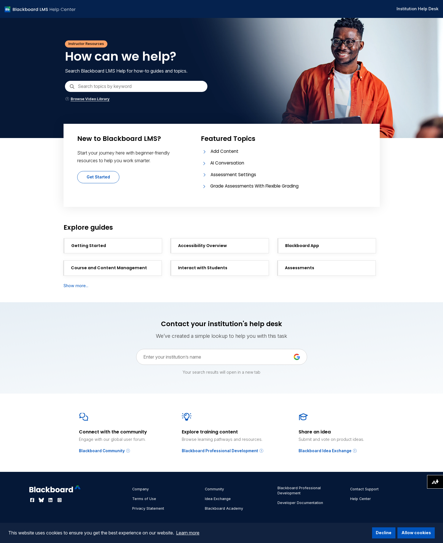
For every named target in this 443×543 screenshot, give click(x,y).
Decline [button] (383, 532)
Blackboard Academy (224, 508)
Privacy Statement (148, 508)
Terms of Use (144, 499)
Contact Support (364, 489)
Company (140, 489)
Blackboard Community (104, 451)
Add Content (224, 151)
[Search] (136, 86)
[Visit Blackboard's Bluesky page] (41, 500)
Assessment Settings (233, 175)
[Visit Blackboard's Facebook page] (32, 500)
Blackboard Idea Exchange (328, 451)
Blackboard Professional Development (223, 451)
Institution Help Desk (417, 8)
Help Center (360, 499)
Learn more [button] (187, 533)
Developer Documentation (300, 503)
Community (214, 489)
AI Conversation (227, 163)
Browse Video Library (87, 99)
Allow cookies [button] (416, 532)
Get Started (98, 176)
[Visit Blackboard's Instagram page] (59, 500)
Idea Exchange (218, 499)
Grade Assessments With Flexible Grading (254, 186)
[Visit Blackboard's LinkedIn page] (51, 500)
